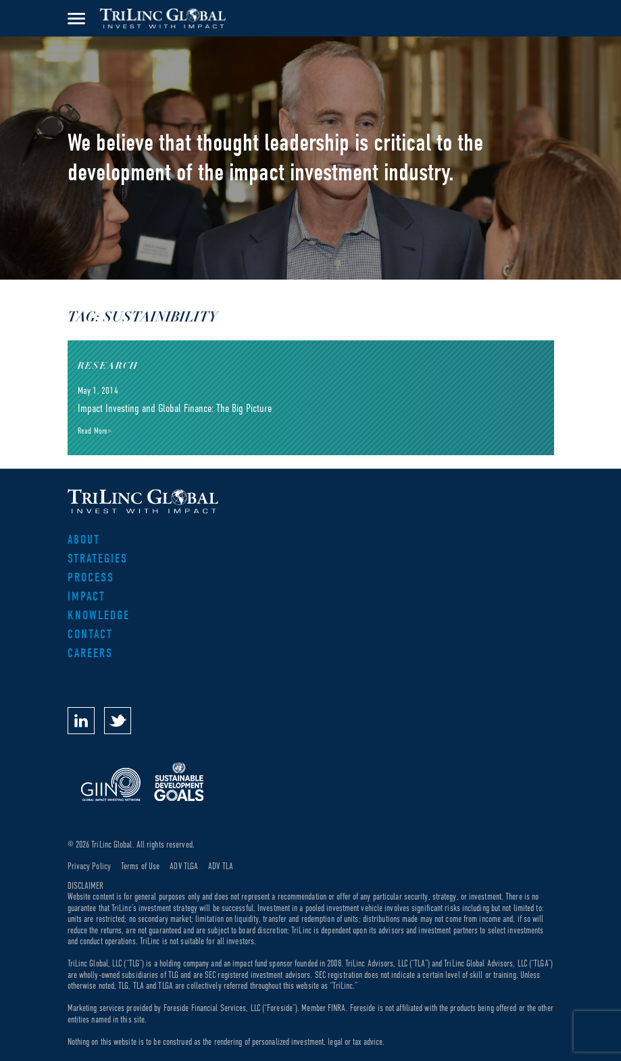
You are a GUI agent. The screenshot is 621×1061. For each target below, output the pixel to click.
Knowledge (99, 616)
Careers (90, 653)
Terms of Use (140, 866)
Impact (86, 597)
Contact (90, 634)
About (84, 540)
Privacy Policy (89, 866)
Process (91, 578)
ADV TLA (220, 866)
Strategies (98, 559)
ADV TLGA (184, 866)
